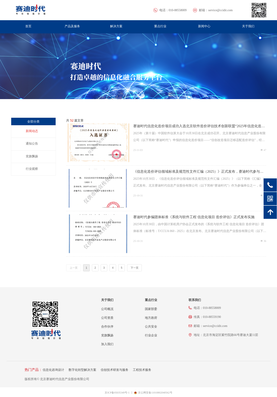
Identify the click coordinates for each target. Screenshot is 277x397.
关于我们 (248, 26)
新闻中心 (204, 26)
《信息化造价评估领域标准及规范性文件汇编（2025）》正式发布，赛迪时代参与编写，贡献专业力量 (198, 172)
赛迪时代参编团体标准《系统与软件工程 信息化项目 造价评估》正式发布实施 (194, 217)
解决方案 (116, 26)
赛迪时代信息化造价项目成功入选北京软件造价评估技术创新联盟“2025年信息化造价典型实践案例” (199, 126)
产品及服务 (72, 26)
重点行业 (160, 26)
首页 (28, 26)
